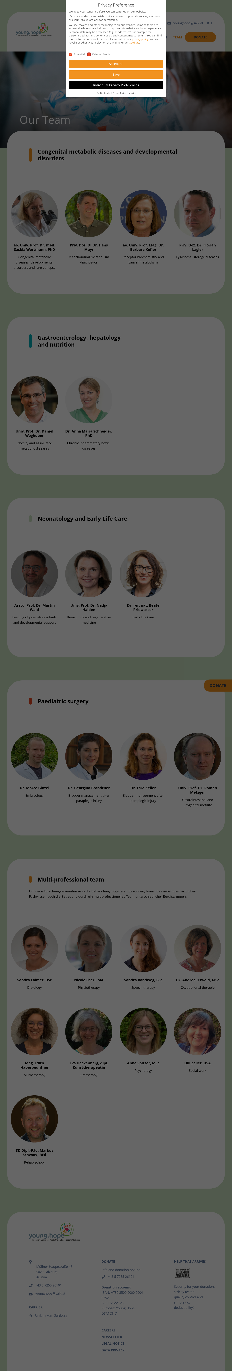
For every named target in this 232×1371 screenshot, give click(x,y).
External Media (99, 54)
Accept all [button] (116, 63)
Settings (134, 42)
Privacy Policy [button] (119, 93)
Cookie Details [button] (103, 93)
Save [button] (116, 74)
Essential (77, 54)
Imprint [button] (132, 93)
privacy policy (140, 39)
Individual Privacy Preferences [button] (116, 85)
